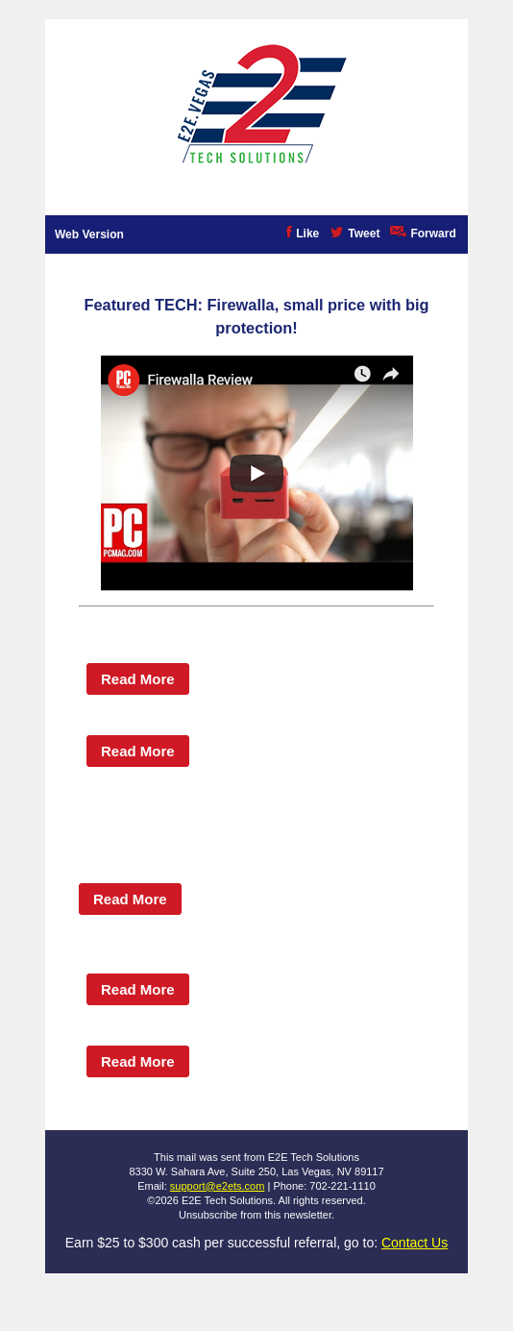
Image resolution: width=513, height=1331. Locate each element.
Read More (138, 679)
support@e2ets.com (217, 1186)
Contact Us (414, 1242)
